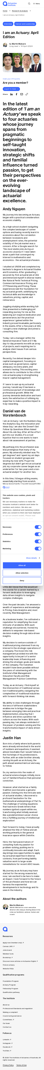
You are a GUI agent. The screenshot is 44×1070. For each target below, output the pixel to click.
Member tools (8, 954)
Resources (8, 936)
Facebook (6, 1047)
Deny (22, 581)
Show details (31, 558)
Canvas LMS (8, 946)
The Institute (9, 998)
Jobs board (7, 950)
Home (5, 11)
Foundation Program (11, 981)
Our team (6, 1023)
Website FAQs (8, 969)
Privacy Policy (8, 1065)
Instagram (7, 1043)
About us (6, 1005)
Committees (7, 1020)
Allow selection (22, 573)
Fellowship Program (10, 989)
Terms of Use (21, 1065)
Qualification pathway (11, 992)
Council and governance (12, 1016)
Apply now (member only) (12, 943)
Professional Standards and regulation (18, 1009)
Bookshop (7, 958)
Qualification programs (13, 975)
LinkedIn (6, 1040)
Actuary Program (9, 985)
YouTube (6, 1051)
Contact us (7, 1027)
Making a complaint (10, 1012)
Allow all (22, 565)
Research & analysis (20, 11)
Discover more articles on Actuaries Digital (19, 961)
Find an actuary (8, 965)
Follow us (7, 1033)
